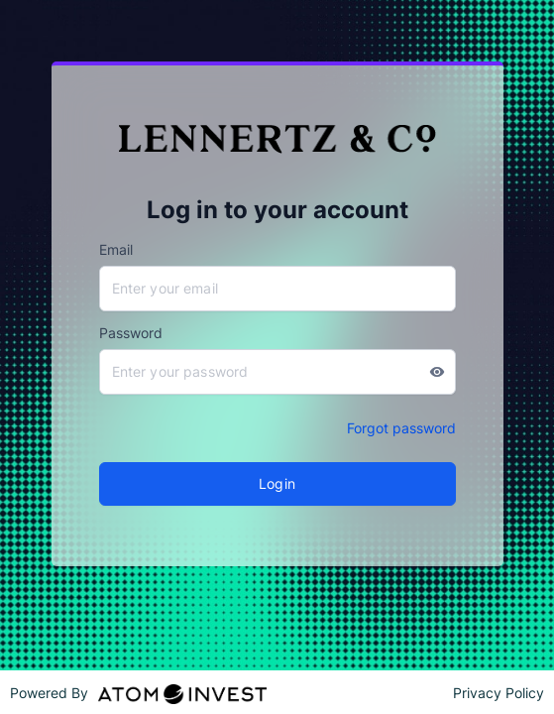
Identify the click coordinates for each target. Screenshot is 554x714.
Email (116, 249)
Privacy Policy (498, 692)
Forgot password (401, 427)
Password (131, 332)
